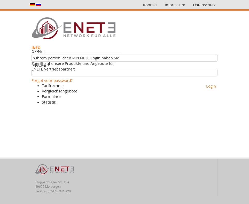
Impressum (175, 4)
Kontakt (150, 4)
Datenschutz (204, 4)
